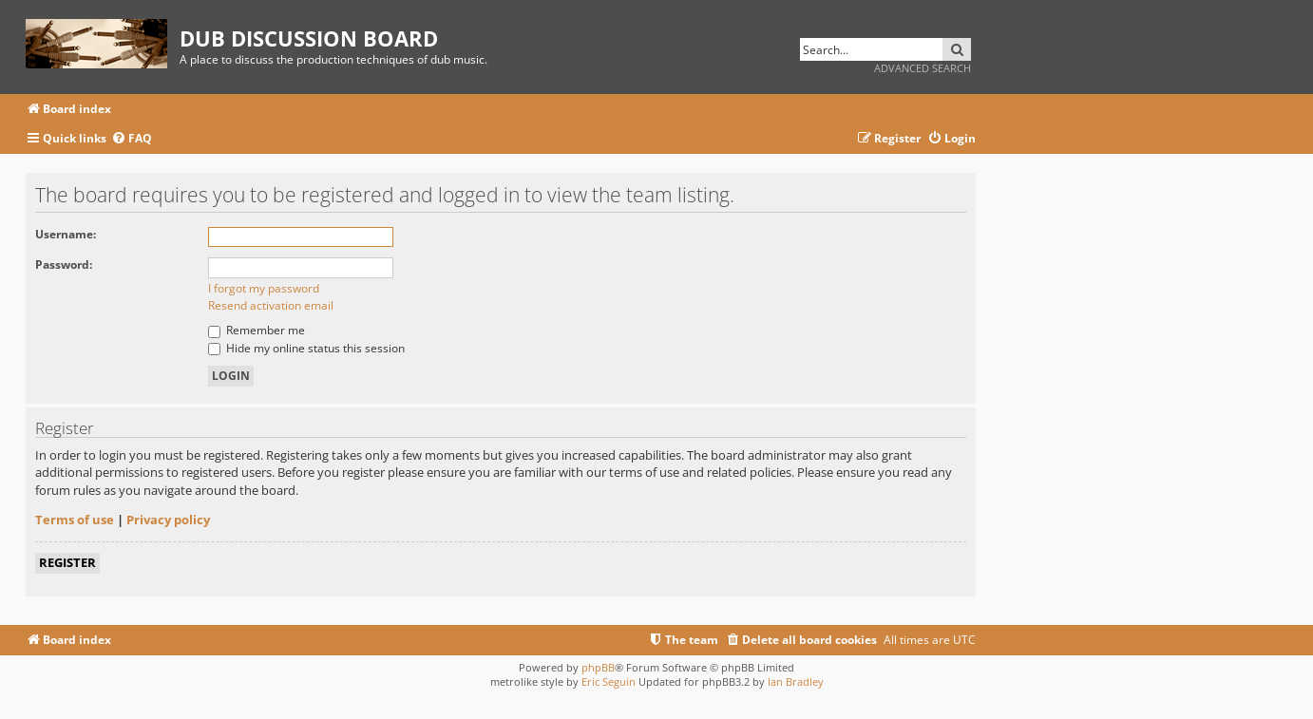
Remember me (256, 330)
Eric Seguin (608, 681)
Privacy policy (168, 519)
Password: (63, 264)
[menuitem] (131, 139)
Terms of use (74, 519)
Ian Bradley (796, 681)
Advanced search (922, 68)
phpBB (598, 667)
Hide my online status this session (306, 348)
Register (67, 562)
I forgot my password (263, 288)
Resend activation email (270, 305)
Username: (65, 234)
